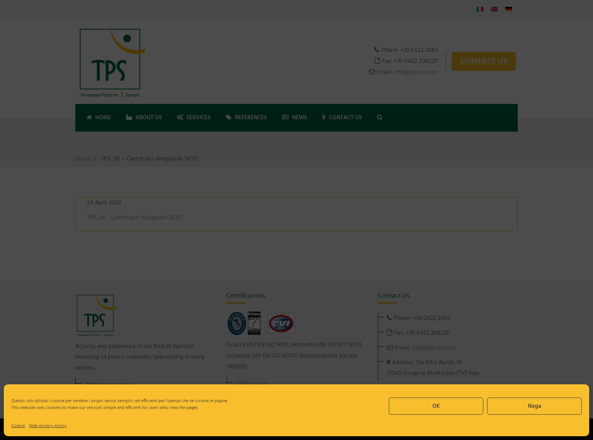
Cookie (18, 426)
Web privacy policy (48, 426)
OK (436, 406)
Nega (534, 406)
